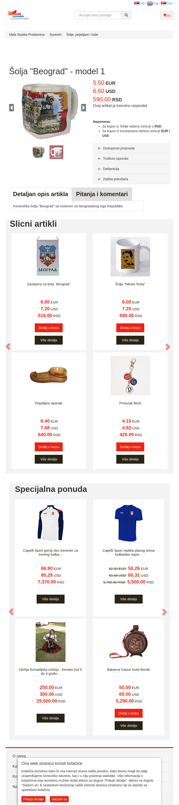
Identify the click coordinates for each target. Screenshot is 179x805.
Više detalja (48, 340)
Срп (166, 3)
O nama (19, 756)
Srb (139, 3)
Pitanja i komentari (102, 194)
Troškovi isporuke (112, 158)
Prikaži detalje (33, 799)
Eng (152, 3)
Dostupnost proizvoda (115, 148)
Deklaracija (107, 169)
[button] (8, 346)
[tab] (131, 148)
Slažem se (59, 799)
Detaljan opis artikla (40, 194)
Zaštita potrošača (112, 179)
